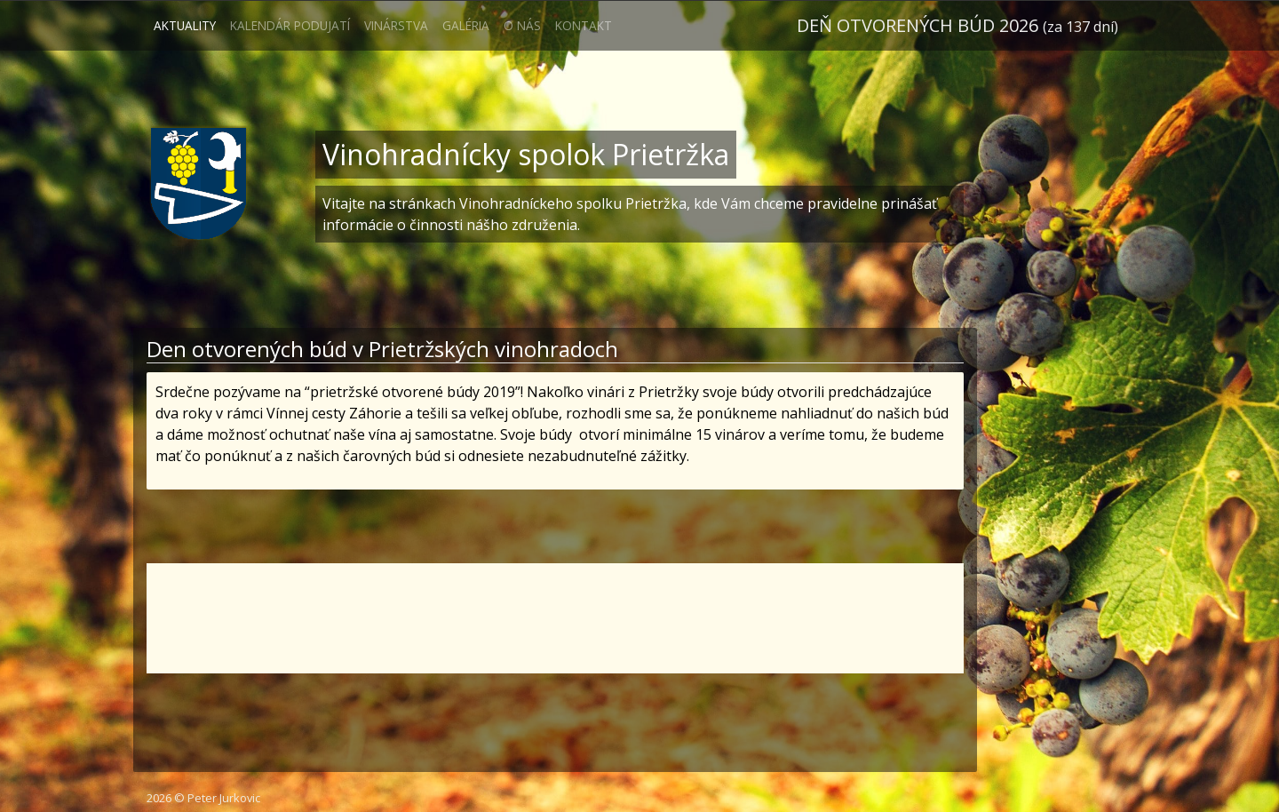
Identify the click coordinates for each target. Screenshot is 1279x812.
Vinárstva (396, 25)
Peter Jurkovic (223, 798)
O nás (522, 25)
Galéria (465, 25)
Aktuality (185, 25)
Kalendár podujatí (290, 25)
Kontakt (583, 25)
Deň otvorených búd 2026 (957, 25)
